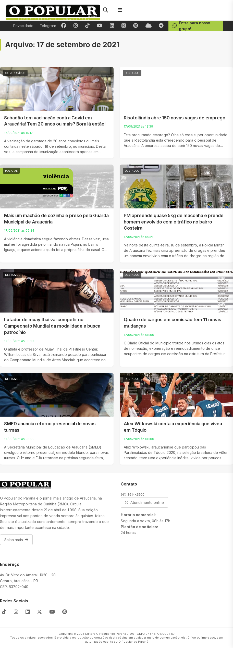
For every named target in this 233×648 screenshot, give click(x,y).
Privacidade (23, 25)
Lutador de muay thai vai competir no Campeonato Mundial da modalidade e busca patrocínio (52, 326)
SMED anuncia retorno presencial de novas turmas (50, 427)
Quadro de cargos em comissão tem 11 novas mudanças (172, 323)
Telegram (48, 25)
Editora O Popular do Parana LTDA (109, 633)
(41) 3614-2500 (132, 494)
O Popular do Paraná (133, 641)
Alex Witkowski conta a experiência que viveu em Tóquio (173, 427)
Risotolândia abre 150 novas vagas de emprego (174, 117)
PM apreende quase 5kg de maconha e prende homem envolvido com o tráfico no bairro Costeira (174, 222)
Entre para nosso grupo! (191, 26)
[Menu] (120, 10)
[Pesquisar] (105, 10)
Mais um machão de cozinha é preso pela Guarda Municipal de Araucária (56, 219)
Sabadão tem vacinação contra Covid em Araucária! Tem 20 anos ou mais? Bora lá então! (55, 121)
